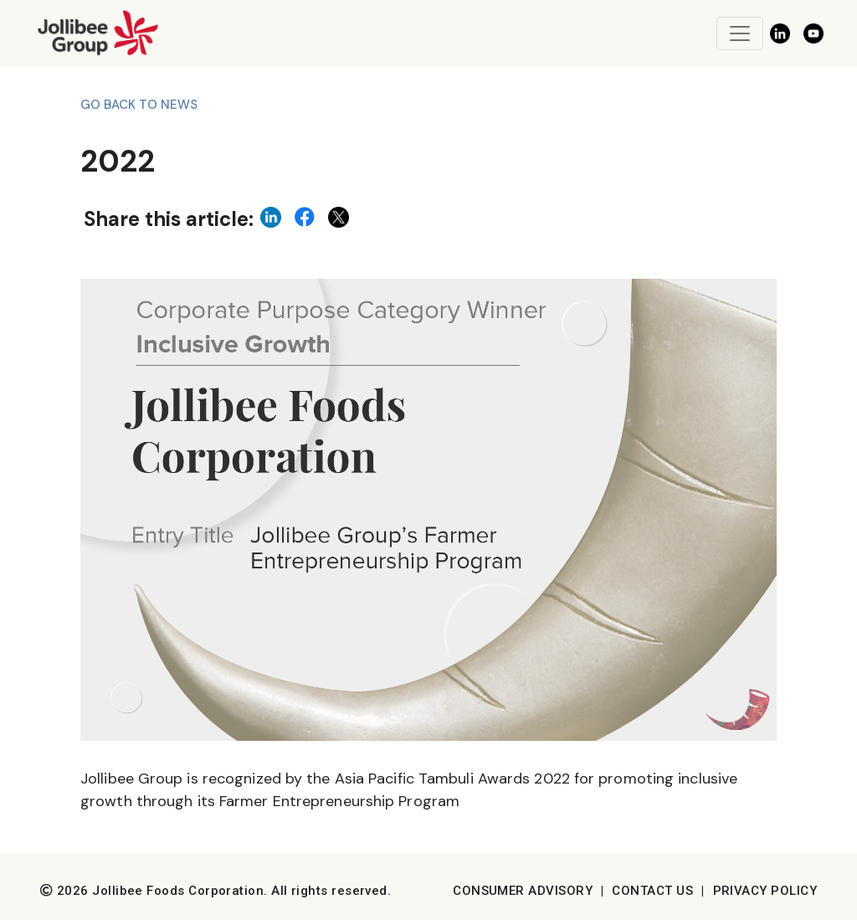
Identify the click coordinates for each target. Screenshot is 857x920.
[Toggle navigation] (739, 33)
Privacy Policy (765, 890)
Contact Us (652, 890)
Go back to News (139, 104)
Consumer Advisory (523, 890)
